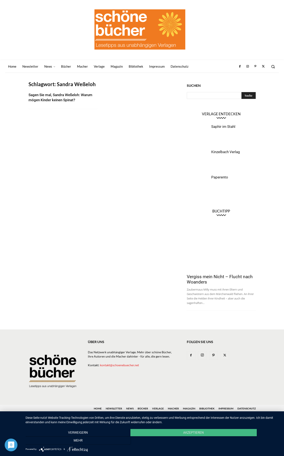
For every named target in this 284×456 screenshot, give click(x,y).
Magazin (189, 408)
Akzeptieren (152, 441)
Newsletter (114, 408)
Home (98, 408)
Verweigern (64, 441)
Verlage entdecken (221, 114)
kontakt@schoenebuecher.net (119, 365)
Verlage (158, 408)
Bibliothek (206, 408)
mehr (241, 441)
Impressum (225, 408)
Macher (173, 408)
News (130, 408)
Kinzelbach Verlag (225, 152)
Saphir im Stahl (223, 126)
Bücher (143, 408)
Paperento (219, 177)
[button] (273, 67)
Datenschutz (246, 408)
